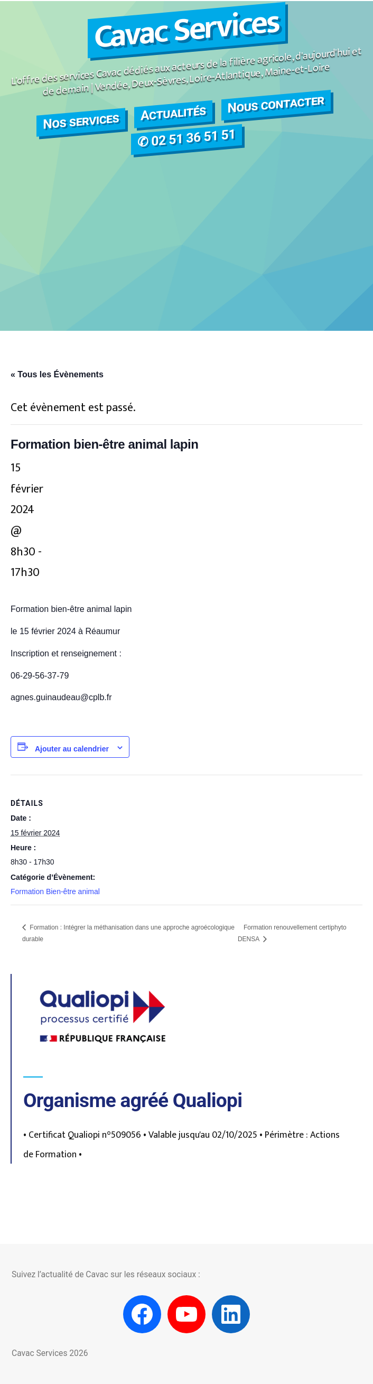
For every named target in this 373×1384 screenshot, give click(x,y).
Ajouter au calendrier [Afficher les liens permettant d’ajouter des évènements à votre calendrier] (72, 749)
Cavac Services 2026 (50, 1353)
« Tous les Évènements (57, 374)
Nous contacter (276, 104)
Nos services (81, 121)
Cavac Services (186, 30)
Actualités (173, 112)
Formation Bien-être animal (55, 891)
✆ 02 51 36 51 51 (186, 138)
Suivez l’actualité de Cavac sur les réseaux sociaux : (106, 1274)
